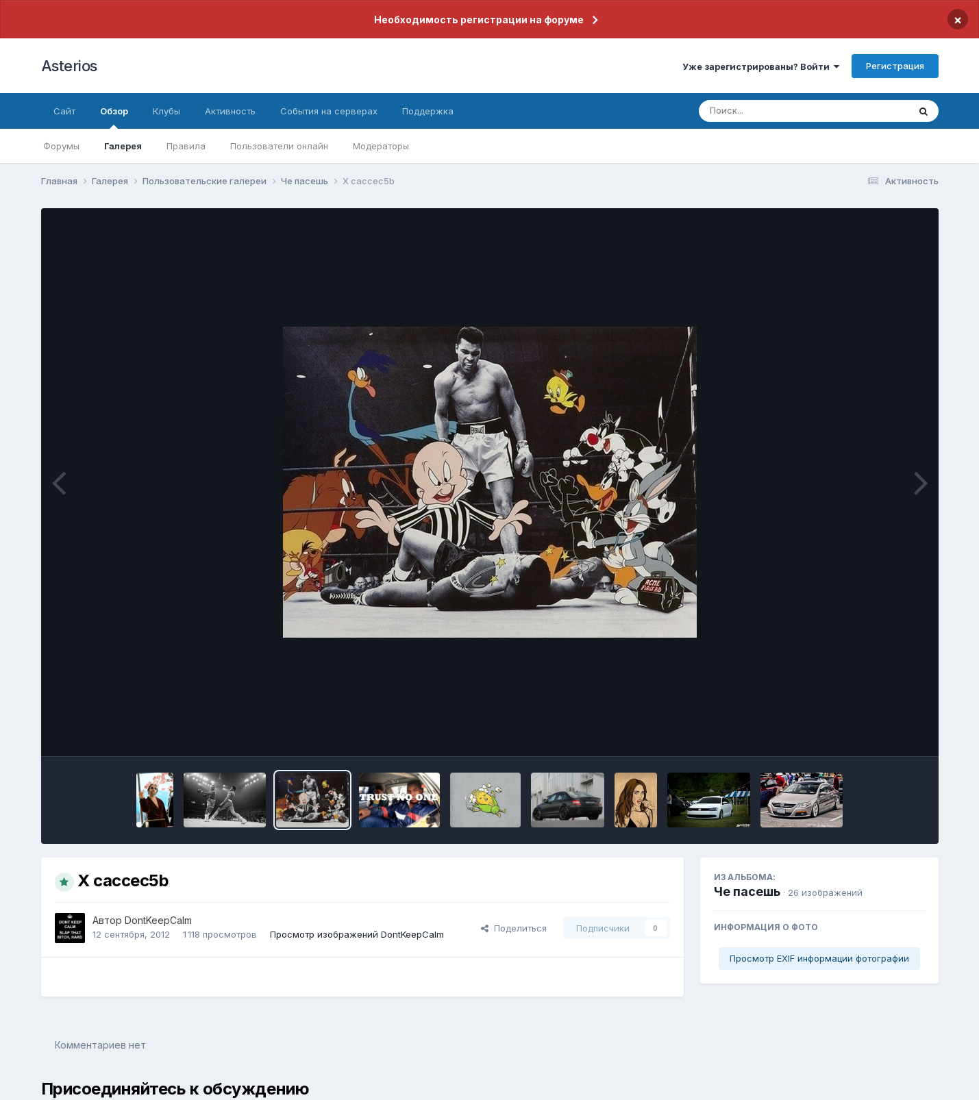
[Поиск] (777, 111)
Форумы (61, 145)
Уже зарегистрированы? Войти (760, 66)
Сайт (64, 110)
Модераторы (381, 145)
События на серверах (328, 110)
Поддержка (428, 110)
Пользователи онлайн (279, 145)
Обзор (114, 117)
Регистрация (895, 65)
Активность (230, 110)
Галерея (123, 145)
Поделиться (514, 928)
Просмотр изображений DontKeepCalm (357, 934)
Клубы (166, 110)
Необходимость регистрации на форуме (479, 19)
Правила (186, 145)
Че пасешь (747, 891)
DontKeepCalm (158, 920)
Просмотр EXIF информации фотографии (819, 958)
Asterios (69, 66)
